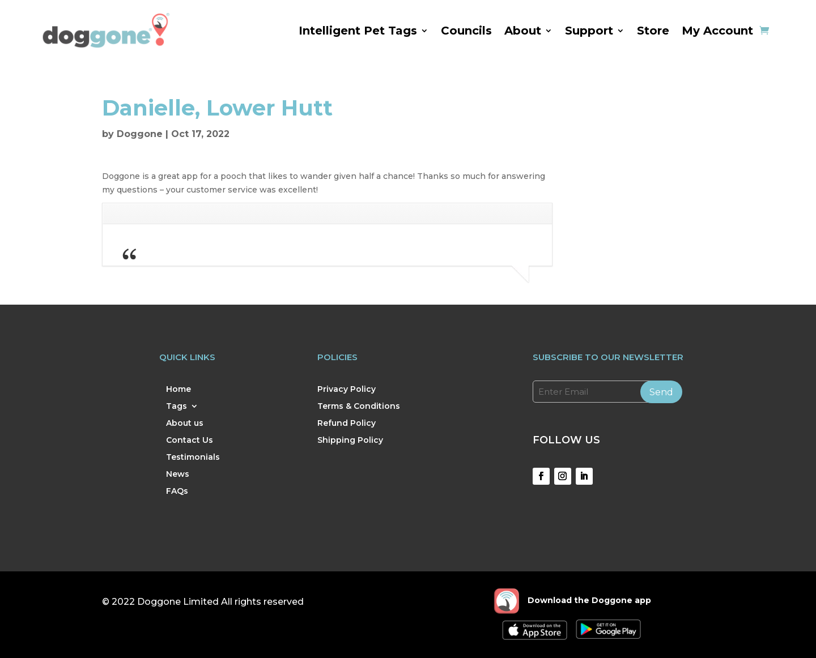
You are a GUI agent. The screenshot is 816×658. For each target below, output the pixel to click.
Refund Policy (346, 423)
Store (653, 30)
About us (184, 423)
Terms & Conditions (358, 406)
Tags (176, 406)
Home (178, 389)
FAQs (177, 491)
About (522, 30)
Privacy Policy (346, 389)
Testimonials (193, 457)
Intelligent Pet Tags (358, 30)
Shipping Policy (350, 440)
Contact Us (189, 440)
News (177, 474)
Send (661, 392)
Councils (466, 30)
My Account (717, 30)
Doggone (140, 134)
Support (589, 30)
